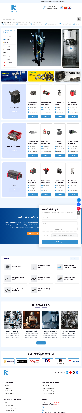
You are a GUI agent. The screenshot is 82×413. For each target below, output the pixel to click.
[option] (39, 48)
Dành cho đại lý (47, 377)
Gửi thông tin (60, 243)
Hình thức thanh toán (48, 379)
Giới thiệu (7, 377)
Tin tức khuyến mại (9, 382)
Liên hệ (33, 116)
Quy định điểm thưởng (48, 384)
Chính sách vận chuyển (10, 399)
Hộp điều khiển (15, 266)
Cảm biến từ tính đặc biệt (44, 283)
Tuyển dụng (8, 379)
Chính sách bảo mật (10, 394)
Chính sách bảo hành (10, 397)
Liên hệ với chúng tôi (10, 384)
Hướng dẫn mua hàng (48, 382)
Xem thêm (14, 111)
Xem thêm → (75, 259)
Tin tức (78, 24)
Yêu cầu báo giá (23, 24)
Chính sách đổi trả (9, 402)
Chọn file (46, 236)
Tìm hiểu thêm (33, 233)
